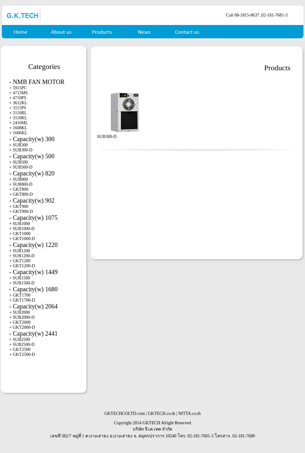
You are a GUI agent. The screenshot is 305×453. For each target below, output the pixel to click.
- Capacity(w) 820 (32, 173)
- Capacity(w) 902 (32, 200)
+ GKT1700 (20, 295)
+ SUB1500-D (22, 283)
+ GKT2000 (20, 322)
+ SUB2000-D (22, 317)
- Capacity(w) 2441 (33, 333)
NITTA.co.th (189, 413)
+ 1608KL (18, 128)
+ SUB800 (18, 179)
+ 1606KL (18, 132)
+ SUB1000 (19, 223)
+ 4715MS (18, 93)
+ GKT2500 (20, 349)
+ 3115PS (17, 108)
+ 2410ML (18, 123)
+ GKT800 (18, 189)
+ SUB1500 (19, 278)
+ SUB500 (18, 162)
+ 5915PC (18, 88)
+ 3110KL (18, 118)
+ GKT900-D (21, 211)
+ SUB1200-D (22, 256)
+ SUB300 (18, 145)
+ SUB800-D (20, 184)
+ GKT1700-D (22, 300)
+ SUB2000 (19, 312)
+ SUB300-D (20, 150)
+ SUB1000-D (22, 228)
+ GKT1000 (20, 233)
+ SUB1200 (19, 251)
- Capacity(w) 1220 (33, 244)
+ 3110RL (18, 113)
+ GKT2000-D (22, 327)
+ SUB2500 (19, 339)
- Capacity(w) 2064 (33, 306)
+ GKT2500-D (22, 354)
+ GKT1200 (20, 261)
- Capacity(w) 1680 (33, 289)
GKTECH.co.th (161, 413)
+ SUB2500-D (22, 344)
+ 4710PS (17, 98)
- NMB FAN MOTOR (37, 81)
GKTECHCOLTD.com (124, 413)
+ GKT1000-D (22, 238)
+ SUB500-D (20, 167)
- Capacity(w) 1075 (33, 217)
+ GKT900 (18, 206)
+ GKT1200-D (22, 265)
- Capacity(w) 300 (32, 138)
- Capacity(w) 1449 (33, 271)
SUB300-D (107, 136)
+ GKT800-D (21, 194)
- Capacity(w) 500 (32, 156)
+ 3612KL (18, 103)
